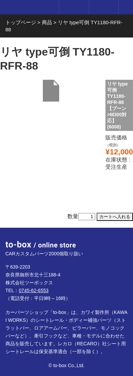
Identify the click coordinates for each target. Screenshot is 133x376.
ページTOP (121, 240)
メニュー (126, 7)
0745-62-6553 (33, 290)
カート (103, 7)
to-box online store (28, 7)
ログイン (73, 7)
